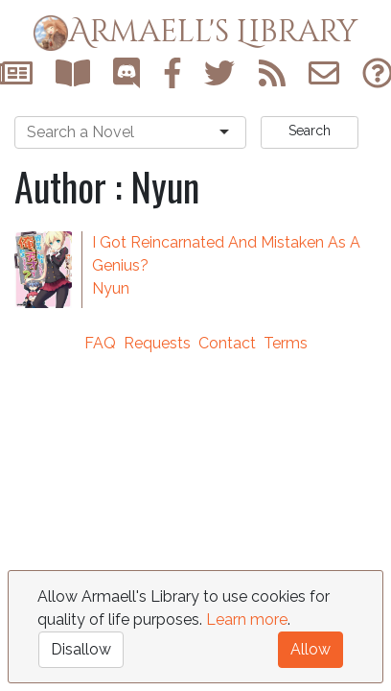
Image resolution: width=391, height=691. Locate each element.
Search (309, 130)
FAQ (100, 343)
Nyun (110, 288)
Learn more (247, 619)
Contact (227, 343)
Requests (157, 343)
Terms (286, 343)
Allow (310, 649)
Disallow (81, 649)
